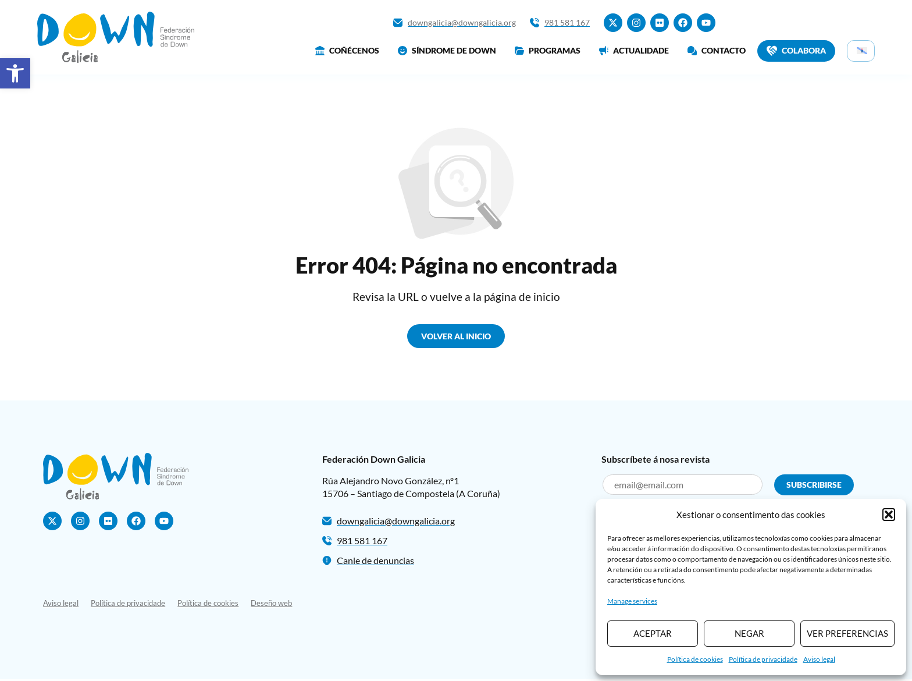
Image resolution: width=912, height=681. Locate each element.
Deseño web (276, 604)
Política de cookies (695, 659)
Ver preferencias (847, 633)
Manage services (632, 601)
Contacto (716, 50)
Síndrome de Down (447, 50)
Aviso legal (819, 659)
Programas (547, 50)
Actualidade (634, 50)
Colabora (796, 50)
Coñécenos (347, 50)
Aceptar (652, 633)
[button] (15, 73)
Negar (749, 633)
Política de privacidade (763, 659)
